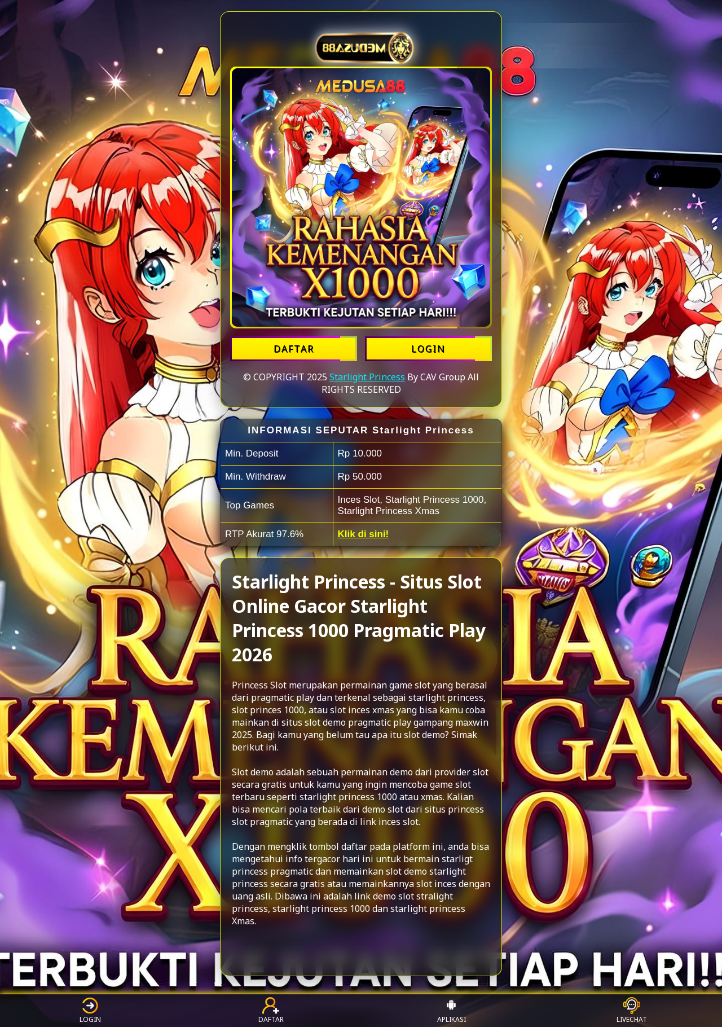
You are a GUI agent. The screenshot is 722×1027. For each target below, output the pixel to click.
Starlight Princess (367, 377)
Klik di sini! (363, 534)
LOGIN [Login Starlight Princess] (428, 349)
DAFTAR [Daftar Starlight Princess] (294, 349)
